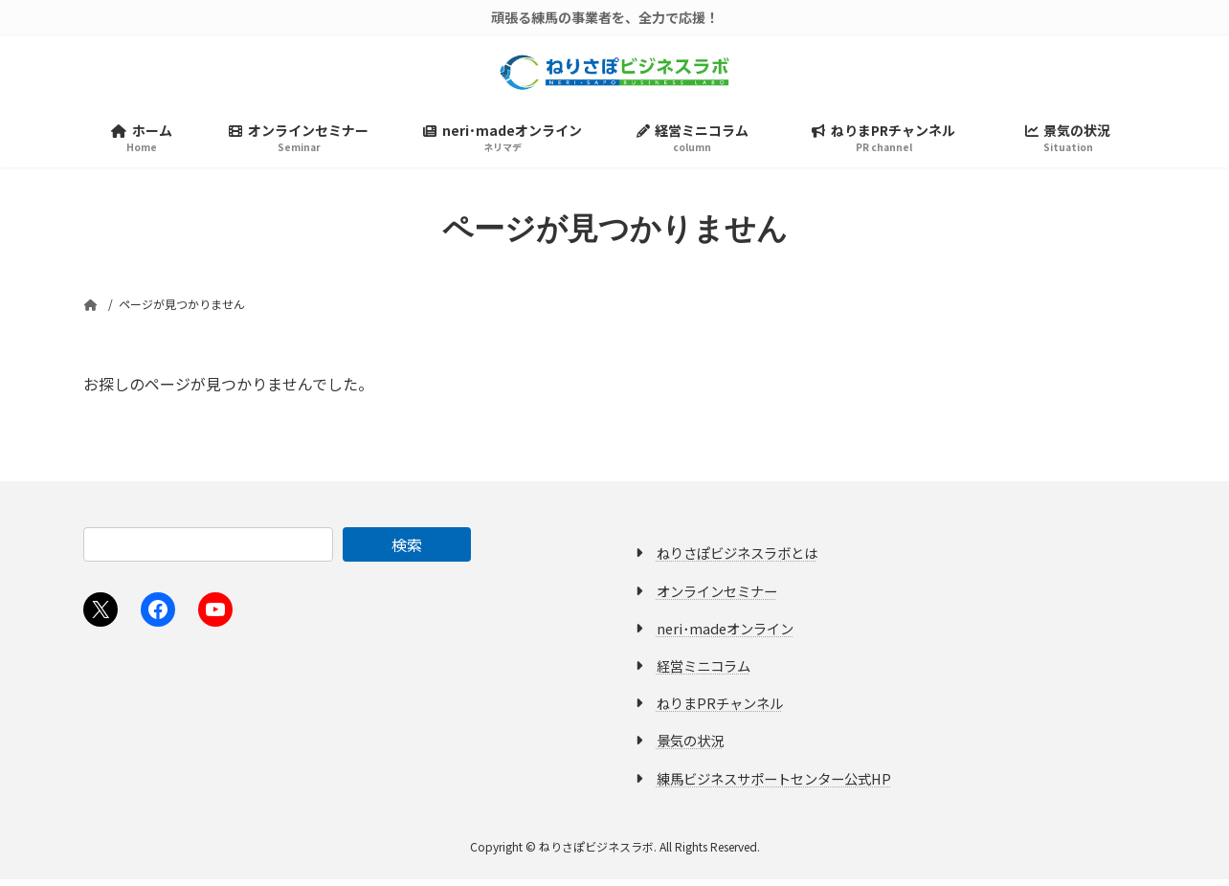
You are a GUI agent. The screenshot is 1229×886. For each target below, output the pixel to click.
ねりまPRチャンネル (720, 709)
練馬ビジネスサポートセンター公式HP (774, 784)
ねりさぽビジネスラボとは (737, 559)
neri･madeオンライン (725, 635)
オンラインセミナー (717, 597)
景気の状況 (690, 747)
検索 (406, 551)
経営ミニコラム (703, 672)
